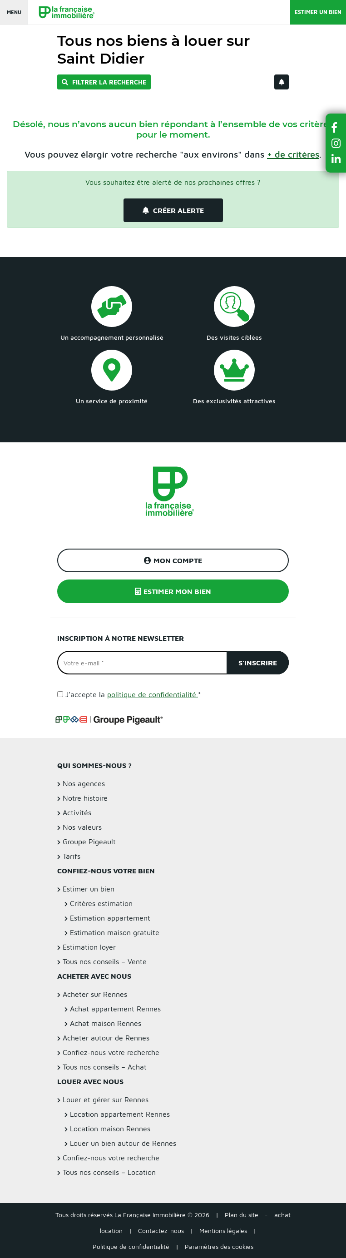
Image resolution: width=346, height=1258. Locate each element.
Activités (77, 812)
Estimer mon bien (173, 591)
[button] (336, 127)
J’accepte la (133, 694)
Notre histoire (85, 798)
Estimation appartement (110, 918)
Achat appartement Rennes (115, 1009)
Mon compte (173, 560)
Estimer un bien (318, 12)
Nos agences (84, 783)
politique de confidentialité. (152, 694)
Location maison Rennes (110, 1128)
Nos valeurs (82, 827)
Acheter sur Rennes (95, 994)
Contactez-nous (161, 1230)
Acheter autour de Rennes (106, 1038)
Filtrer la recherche (104, 82)
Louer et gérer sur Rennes (105, 1099)
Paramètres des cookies (219, 1246)
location (111, 1230)
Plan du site (241, 1214)
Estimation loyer (89, 947)
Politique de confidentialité (131, 1246)
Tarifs (71, 856)
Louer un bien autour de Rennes (123, 1143)
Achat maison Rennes (105, 1023)
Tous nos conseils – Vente (105, 961)
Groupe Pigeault (89, 841)
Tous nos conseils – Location (109, 1172)
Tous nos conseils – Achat (105, 1067)
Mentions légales (223, 1230)
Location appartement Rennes (120, 1114)
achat (282, 1214)
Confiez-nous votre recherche (111, 1052)
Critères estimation (101, 903)
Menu (14, 12)
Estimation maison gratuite (114, 932)
